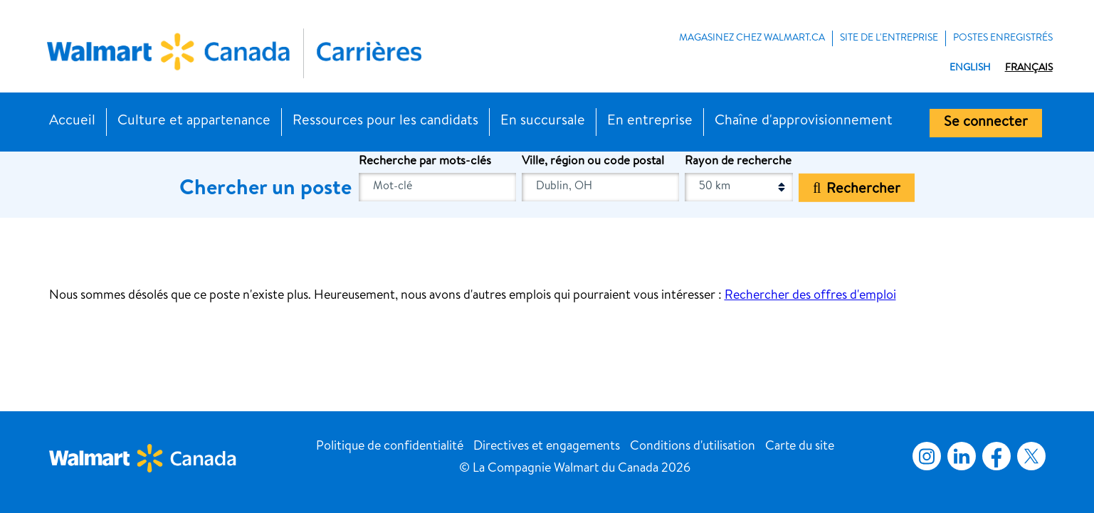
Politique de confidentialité (389, 446)
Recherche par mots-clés (425, 162)
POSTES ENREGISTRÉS (1003, 38)
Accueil (72, 122)
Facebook (993, 456)
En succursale (542, 122)
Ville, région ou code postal (593, 162)
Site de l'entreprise (889, 38)
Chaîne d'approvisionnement (804, 122)
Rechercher (863, 189)
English (970, 68)
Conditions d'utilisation (692, 446)
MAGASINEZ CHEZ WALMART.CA (752, 38)
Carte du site (799, 446)
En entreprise (650, 122)
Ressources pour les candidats (385, 122)
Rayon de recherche (738, 162)
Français (1029, 68)
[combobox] (600, 187)
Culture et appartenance (193, 122)
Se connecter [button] (986, 123)
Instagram (926, 456)
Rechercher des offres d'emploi (810, 296)
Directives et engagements (546, 446)
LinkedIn (961, 456)
